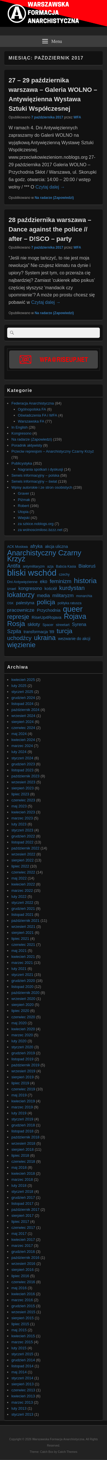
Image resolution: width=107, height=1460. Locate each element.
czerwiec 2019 (23, 1089)
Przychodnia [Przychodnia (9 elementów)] (48, 610)
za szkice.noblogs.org (36, 524)
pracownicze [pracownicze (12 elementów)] (21, 610)
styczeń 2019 (22, 1119)
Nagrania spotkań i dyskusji (40, 469)
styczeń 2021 (22, 974)
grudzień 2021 (23, 908)
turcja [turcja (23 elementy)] (64, 631)
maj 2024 (19, 734)
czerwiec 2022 (23, 872)
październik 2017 (25, 1209)
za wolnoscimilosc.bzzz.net (40, 530)
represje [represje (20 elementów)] (18, 617)
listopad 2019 (22, 1059)
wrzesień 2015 (23, 1312)
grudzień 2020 (23, 980)
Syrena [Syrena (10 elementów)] (79, 624)
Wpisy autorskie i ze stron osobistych (41, 487)
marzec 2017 (22, 1245)
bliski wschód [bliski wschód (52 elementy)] (31, 573)
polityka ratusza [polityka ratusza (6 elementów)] (70, 603)
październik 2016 (25, 1257)
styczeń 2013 (22, 1414)
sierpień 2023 (22, 788)
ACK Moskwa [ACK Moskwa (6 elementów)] (17, 547)
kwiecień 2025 (23, 679)
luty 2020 (19, 1041)
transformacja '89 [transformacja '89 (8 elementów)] (39, 631)
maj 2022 (19, 878)
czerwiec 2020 (23, 1017)
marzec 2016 (22, 1300)
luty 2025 (19, 686)
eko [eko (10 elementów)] (43, 581)
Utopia (23, 512)
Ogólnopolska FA (32, 409)
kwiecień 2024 (23, 740)
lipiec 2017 (20, 1221)
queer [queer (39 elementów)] (73, 609)
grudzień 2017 (23, 1197)
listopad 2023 (22, 770)
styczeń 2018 (22, 1191)
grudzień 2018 (23, 1125)
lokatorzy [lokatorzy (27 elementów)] (21, 595)
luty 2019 (19, 1113)
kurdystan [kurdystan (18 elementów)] (72, 588)
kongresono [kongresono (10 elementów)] (30, 588)
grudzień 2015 (23, 1306)
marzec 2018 (22, 1179)
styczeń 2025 (22, 692)
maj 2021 (19, 950)
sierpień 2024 (22, 722)
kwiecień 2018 (23, 1173)
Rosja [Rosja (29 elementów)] (16, 624)
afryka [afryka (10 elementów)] (36, 546)
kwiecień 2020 (23, 1029)
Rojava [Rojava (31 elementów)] (75, 616)
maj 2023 (19, 806)
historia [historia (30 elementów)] (85, 581)
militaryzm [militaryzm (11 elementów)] (63, 595)
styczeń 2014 (22, 1378)
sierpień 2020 (22, 1005)
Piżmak (24, 500)
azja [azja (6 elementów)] (50, 566)
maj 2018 (19, 1167)
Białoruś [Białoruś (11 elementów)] (87, 566)
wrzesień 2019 (23, 1071)
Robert (23, 506)
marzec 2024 (22, 746)
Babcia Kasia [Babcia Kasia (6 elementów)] (66, 566)
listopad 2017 (22, 1203)
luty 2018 (19, 1185)
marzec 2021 (22, 962)
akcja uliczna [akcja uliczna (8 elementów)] (56, 546)
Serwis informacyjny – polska (35, 475)
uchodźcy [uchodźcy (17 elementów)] (19, 638)
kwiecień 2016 (23, 1294)
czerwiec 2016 (23, 1282)
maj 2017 (19, 1233)
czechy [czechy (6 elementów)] (64, 574)
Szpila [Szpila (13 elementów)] (14, 631)
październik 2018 (25, 1137)
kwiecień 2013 (23, 1396)
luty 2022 (19, 896)
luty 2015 (19, 1348)
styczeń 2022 (22, 902)
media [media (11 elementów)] (43, 595)
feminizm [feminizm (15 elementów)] (60, 581)
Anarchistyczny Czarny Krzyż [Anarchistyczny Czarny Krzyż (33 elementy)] (44, 556)
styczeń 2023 (22, 830)
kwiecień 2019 (23, 1101)
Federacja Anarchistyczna (32, 403)
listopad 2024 (22, 704)
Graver (23, 493)
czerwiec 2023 (23, 800)
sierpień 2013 (22, 1384)
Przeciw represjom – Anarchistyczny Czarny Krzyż (52, 451)
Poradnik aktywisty (26, 445)
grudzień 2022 (23, 836)
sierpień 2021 (22, 932)
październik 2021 (25, 920)
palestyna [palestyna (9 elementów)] (25, 602)
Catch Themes (67, 1451)
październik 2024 (25, 710)
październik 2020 (25, 992)
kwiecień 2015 (23, 1336)
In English (19, 427)
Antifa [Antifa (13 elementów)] (13, 566)
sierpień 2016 (22, 1269)
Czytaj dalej (50, 187)
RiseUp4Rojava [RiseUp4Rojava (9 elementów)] (46, 617)
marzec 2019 (22, 1107)
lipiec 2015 (20, 1324)
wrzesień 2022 (23, 854)
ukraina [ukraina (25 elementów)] (45, 638)
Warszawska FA (31, 421)
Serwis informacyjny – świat (34, 481)
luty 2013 (19, 1408)
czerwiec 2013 (23, 1390)
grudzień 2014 (23, 1360)
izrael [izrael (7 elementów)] (11, 589)
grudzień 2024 (23, 698)
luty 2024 (19, 752)
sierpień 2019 (22, 1077)
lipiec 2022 (20, 866)
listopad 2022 (22, 842)
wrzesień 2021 (23, 926)
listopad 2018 (22, 1131)
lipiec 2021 (20, 938)
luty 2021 (19, 968)
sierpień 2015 (22, 1318)
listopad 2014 (22, 1366)
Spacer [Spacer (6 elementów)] (48, 625)
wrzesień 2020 (23, 999)
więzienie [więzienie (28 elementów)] (21, 645)
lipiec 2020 (20, 1011)
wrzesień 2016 (23, 1263)
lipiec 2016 (20, 1276)
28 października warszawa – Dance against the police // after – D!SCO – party (50, 229)
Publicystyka (21, 463)
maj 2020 (19, 1023)
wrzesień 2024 (23, 716)
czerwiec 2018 (23, 1161)
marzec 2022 (22, 890)
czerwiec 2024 (23, 728)
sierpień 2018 (22, 1149)
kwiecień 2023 (23, 812)
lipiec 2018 (20, 1155)
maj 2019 (19, 1095)
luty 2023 (19, 824)
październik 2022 (25, 848)
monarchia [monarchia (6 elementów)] (84, 596)
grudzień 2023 (23, 764)
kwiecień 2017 (23, 1239)
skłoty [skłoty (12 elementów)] (33, 624)
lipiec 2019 (20, 1083)
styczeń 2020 (22, 1047)
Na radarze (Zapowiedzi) (54, 198)
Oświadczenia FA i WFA (37, 415)
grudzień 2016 (23, 1251)
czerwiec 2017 (23, 1227)
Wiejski (24, 518)
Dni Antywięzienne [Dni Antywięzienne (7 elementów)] (22, 582)
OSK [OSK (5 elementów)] (10, 603)
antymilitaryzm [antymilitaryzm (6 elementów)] (34, 566)
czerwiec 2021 (23, 944)
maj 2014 (19, 1372)
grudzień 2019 (23, 1053)
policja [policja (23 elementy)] (46, 602)
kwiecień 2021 (23, 956)
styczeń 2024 (22, 758)
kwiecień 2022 (23, 884)
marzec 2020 (22, 1035)
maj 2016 (19, 1288)
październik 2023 (25, 776)
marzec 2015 (22, 1342)
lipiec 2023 (20, 794)
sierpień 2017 (22, 1215)
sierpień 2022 (22, 860)
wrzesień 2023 (23, 782)
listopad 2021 (22, 914)
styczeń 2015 (22, 1354)
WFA (77, 117)
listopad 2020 (22, 986)
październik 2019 (25, 1065)
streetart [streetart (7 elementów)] (63, 625)
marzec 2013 (22, 1402)
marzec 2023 (22, 818)
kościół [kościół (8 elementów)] (51, 588)
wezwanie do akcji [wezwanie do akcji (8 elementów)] (74, 638)
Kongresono (21, 433)
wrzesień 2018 (23, 1143)
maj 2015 (19, 1330)
